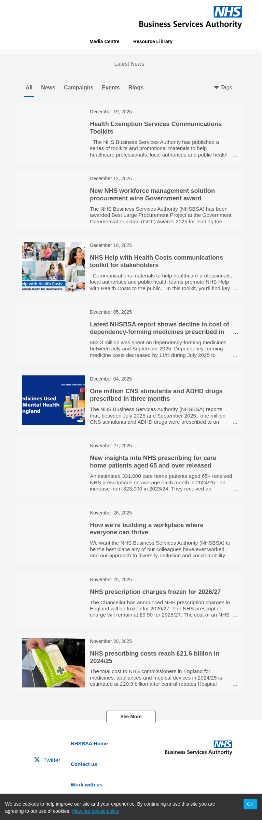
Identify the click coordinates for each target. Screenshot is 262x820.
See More (130, 716)
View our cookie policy (95, 811)
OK (250, 804)
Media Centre (104, 41)
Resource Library (153, 41)
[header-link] (190, 17)
